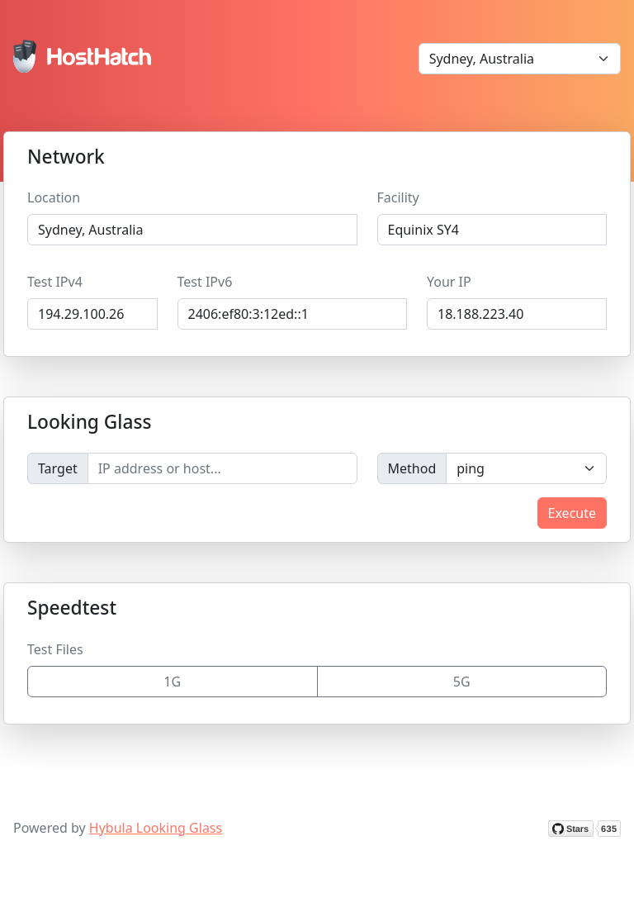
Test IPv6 (205, 282)
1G (172, 681)
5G (462, 681)
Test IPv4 (55, 282)
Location (53, 197)
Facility (398, 197)
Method (412, 468)
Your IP (449, 282)
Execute (572, 513)
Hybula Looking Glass (155, 828)
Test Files (55, 649)
